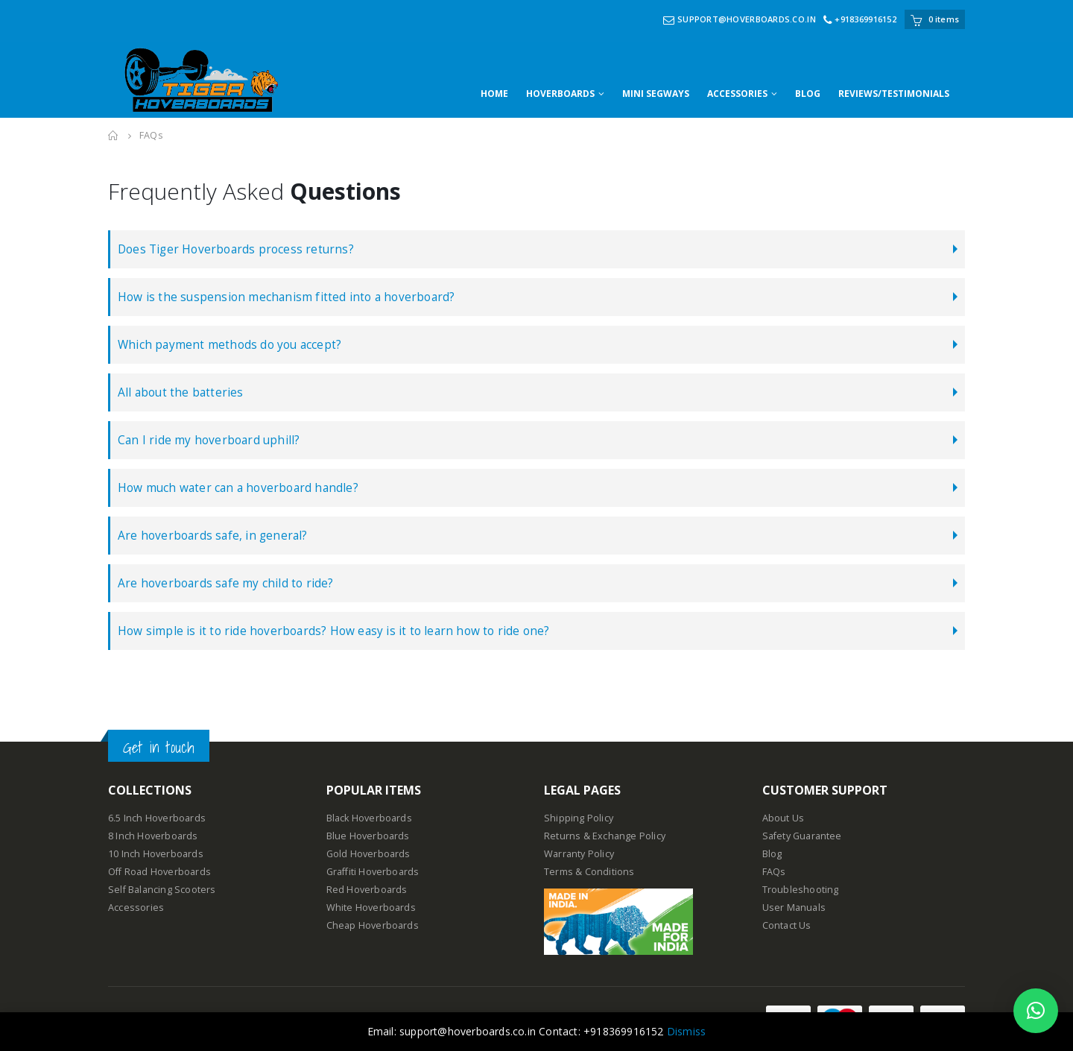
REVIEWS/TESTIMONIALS (893, 93)
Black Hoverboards (369, 818)
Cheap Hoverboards (372, 925)
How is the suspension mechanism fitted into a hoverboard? (286, 297)
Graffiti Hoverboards (373, 871)
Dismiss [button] (686, 1031)
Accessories (136, 907)
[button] (1035, 1010)
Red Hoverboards (367, 889)
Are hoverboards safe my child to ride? (226, 583)
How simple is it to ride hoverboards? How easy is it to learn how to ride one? (334, 631)
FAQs (774, 871)
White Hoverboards (371, 907)
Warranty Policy (579, 854)
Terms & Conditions (589, 871)
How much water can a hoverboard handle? (238, 488)
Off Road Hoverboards (159, 871)
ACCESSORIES (737, 93)
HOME (494, 93)
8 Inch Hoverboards (153, 836)
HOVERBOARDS (560, 93)
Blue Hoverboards (368, 836)
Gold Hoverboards (368, 854)
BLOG (807, 93)
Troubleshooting (800, 889)
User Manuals (794, 907)
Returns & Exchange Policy (604, 836)
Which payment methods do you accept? (229, 345)
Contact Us (786, 925)
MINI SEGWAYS (655, 93)
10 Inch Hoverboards (155, 854)
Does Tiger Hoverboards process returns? (236, 249)
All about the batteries (181, 392)
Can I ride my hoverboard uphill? (209, 440)
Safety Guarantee (802, 836)
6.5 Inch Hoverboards (157, 818)
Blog (772, 854)
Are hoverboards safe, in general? (213, 535)
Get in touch (158, 747)
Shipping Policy (578, 818)
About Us (783, 818)
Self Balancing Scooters (162, 889)
